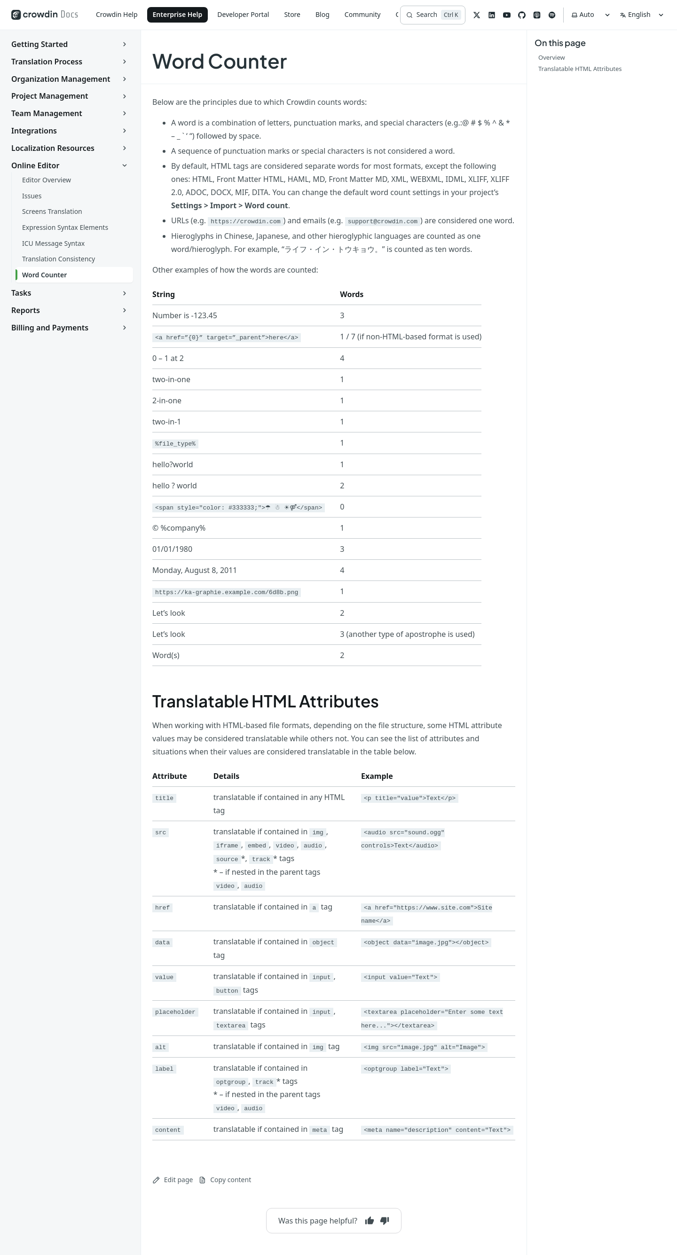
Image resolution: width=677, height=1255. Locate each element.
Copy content (224, 1179)
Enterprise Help (178, 14)
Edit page (172, 1179)
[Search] (432, 15)
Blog (322, 14)
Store (292, 14)
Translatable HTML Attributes (265, 700)
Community (363, 14)
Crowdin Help (117, 14)
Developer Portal (243, 14)
